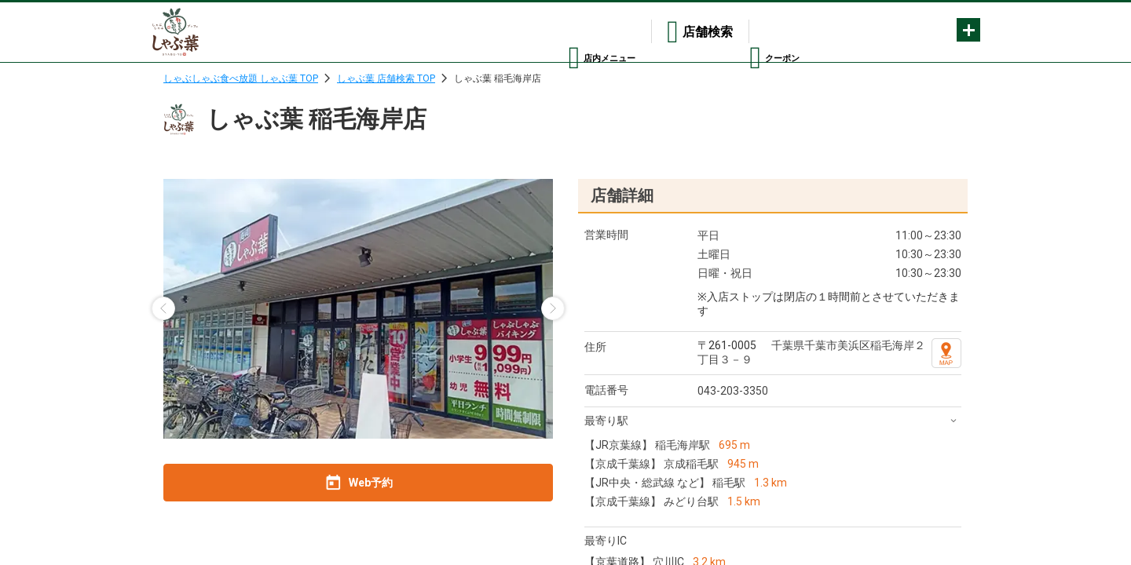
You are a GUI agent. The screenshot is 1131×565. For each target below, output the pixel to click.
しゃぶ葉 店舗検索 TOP (386, 78)
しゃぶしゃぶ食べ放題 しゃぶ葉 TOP (240, 78)
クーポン (774, 31)
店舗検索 (677, 31)
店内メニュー (568, 31)
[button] (163, 308)
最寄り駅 (606, 420)
